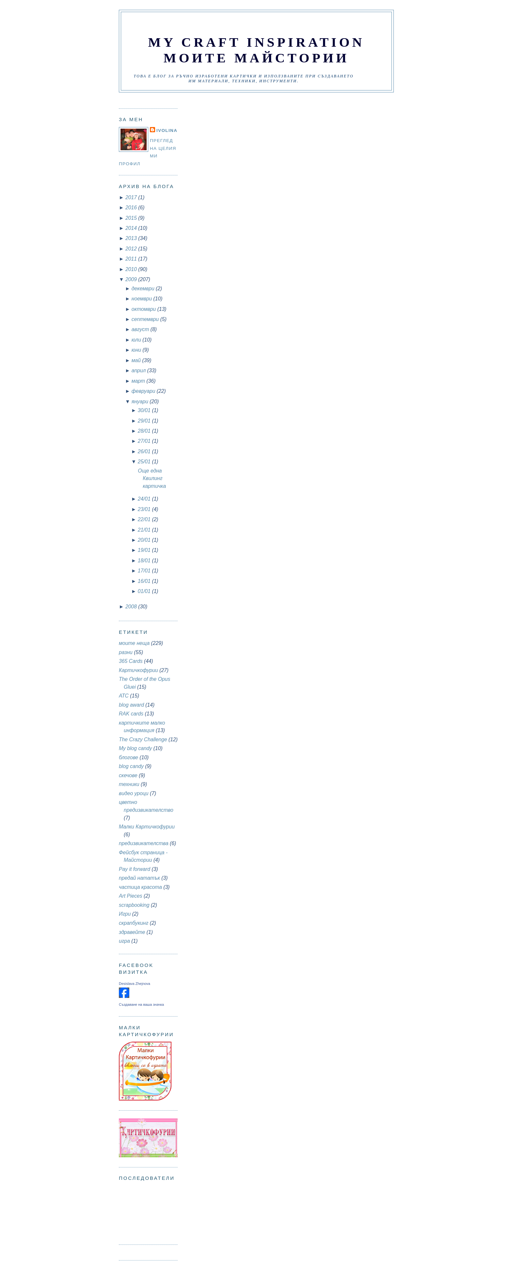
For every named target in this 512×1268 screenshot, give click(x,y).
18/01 (145, 560)
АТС (124, 695)
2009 (131, 279)
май (137, 360)
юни (137, 350)
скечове (128, 775)
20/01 (145, 540)
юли (137, 340)
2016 (131, 207)
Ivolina (166, 130)
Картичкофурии (138, 670)
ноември (142, 298)
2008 (131, 606)
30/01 (145, 410)
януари (141, 401)
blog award (131, 705)
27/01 (145, 441)
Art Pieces (130, 896)
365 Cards (131, 661)
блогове (128, 757)
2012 (131, 248)
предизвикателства (143, 843)
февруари (144, 391)
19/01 (145, 550)
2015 (131, 218)
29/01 (145, 421)
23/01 (145, 509)
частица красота (140, 887)
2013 (131, 238)
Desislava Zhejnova (134, 984)
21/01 (145, 530)
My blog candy (135, 748)
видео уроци (134, 793)
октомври (144, 309)
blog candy (131, 766)
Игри (125, 914)
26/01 (145, 451)
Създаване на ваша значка (141, 1004)
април (139, 370)
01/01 (145, 591)
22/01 (145, 519)
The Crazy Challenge (143, 739)
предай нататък (139, 878)
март (139, 381)
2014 (131, 228)
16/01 (145, 581)
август (141, 329)
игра (124, 941)
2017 (131, 197)
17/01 (145, 570)
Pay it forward (134, 869)
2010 (131, 269)
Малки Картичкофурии (147, 826)
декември (144, 288)
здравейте (132, 932)
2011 (131, 259)
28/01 (145, 431)
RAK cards (131, 713)
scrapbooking (134, 905)
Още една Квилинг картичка (152, 478)
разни (126, 652)
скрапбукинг (133, 923)
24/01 (145, 499)
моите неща (134, 643)
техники (129, 784)
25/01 (145, 461)
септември (146, 319)
